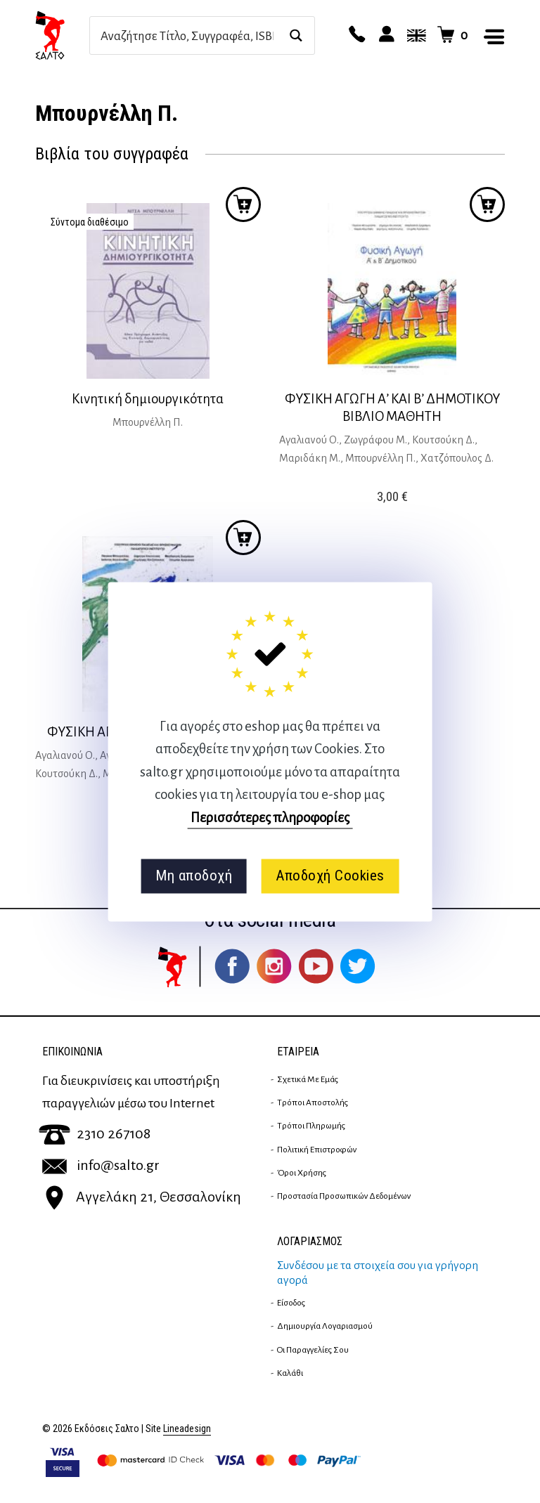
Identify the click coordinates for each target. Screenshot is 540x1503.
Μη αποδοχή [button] (193, 876)
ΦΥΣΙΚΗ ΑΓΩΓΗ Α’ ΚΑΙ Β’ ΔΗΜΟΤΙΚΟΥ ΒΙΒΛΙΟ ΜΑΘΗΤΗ (392, 407)
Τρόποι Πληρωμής (311, 1126)
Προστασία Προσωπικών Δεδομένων (344, 1196)
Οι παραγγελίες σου (313, 1350)
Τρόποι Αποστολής (312, 1102)
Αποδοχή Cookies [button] (330, 876)
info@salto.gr (101, 1165)
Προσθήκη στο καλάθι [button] (487, 204)
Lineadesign (187, 1429)
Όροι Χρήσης (301, 1173)
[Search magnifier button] (295, 35)
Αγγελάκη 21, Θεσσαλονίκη (141, 1196)
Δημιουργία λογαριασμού (325, 1326)
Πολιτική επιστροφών (316, 1149)
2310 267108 (94, 1133)
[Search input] (187, 35)
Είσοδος (291, 1303)
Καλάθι (290, 1373)
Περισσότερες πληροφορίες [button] (270, 817)
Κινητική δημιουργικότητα (148, 398)
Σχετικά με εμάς (307, 1079)
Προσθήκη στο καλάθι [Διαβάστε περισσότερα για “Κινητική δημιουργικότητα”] (243, 204)
